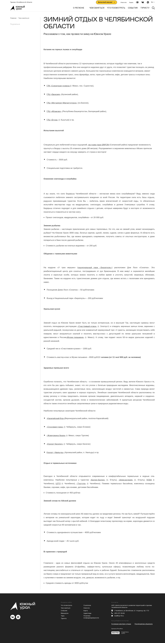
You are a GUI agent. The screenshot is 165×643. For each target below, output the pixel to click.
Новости (124, 2)
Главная (13, 18)
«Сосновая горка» (55, 427)
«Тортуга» (81, 483)
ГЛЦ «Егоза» (52, 120)
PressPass (120, 628)
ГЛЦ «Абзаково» (54, 111)
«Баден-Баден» (97, 480)
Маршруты (64, 613)
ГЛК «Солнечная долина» (58, 86)
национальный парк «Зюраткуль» (95, 267)
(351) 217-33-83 (119, 613)
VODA (149, 480)
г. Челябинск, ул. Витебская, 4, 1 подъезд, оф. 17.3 (131, 610)
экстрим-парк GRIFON (98, 145)
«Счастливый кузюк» (87, 326)
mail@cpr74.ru (119, 616)
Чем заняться (23, 18)
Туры (62, 616)
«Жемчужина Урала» (56, 435)
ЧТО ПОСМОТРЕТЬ (116, 8)
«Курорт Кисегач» (55, 444)
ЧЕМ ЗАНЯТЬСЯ (96, 8)
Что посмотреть (66, 605)
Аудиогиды (87, 613)
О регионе (78, 8)
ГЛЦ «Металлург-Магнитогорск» (62, 103)
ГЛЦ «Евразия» (53, 94)
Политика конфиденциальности (91, 617)
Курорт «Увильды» (55, 452)
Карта (131, 2)
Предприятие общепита (144, 624)
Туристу (63, 618)
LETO (58, 483)
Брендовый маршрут (106, 2)
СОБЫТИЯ (133, 8)
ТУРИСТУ (144, 8)
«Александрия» (126, 480)
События (64, 610)
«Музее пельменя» (75, 337)
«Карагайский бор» (55, 418)
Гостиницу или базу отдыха (121, 624)
